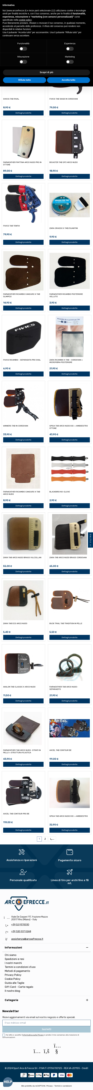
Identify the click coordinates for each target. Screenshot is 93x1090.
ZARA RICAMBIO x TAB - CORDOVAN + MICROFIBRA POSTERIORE (66, 361)
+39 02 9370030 (20, 924)
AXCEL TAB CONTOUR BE (60, 750)
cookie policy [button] (25, 20)
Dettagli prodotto (23, 113)
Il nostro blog (12, 990)
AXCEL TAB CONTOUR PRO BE (16, 814)
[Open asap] (8, 1082)
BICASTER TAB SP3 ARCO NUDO (63, 162)
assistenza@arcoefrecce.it (27, 938)
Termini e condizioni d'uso (20, 966)
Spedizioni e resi (14, 959)
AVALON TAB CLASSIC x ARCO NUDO (19, 687)
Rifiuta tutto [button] (24, 80)
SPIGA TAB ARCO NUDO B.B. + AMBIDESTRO (68, 816)
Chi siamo (10, 955)
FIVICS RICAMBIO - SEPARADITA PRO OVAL (22, 360)
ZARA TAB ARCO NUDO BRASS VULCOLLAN (22, 557)
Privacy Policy (13, 974)
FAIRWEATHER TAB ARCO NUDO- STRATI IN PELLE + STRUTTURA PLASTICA (22, 751)
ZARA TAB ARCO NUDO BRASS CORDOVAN (68, 557)
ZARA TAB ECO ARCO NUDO (15, 623)
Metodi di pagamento (17, 970)
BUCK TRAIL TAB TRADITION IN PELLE (65, 623)
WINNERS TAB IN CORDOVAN (15, 426)
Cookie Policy (12, 978)
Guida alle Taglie (14, 982)
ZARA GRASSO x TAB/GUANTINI (63, 228)
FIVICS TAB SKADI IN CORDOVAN (63, 99)
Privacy (49, 1086)
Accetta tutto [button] (68, 80)
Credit (85, 1068)
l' (33, 1035)
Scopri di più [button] (46, 72)
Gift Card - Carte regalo (19, 986)
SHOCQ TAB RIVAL (11, 99)
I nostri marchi (13, 963)
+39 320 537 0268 (21, 931)
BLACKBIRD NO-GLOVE (59, 492)
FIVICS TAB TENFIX (11, 226)
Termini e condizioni (63, 1086)
